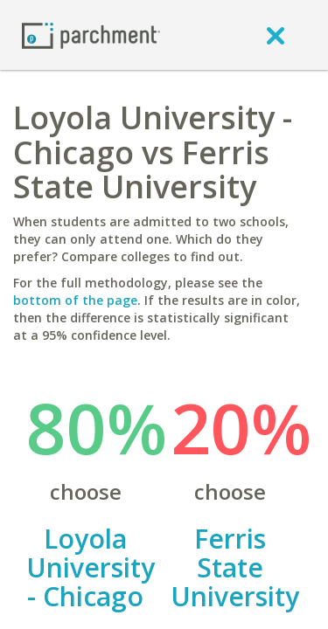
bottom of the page (75, 300)
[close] (275, 34)
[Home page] (91, 34)
